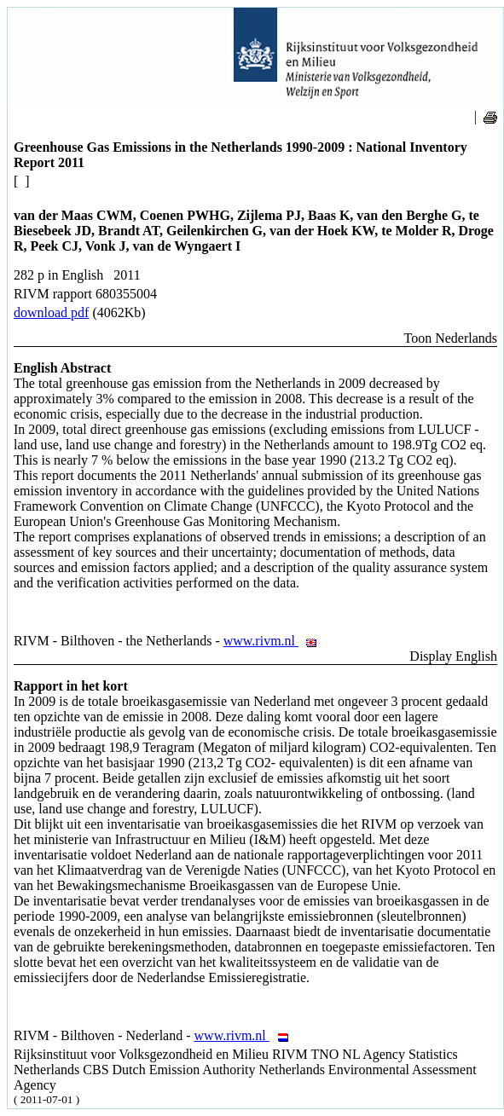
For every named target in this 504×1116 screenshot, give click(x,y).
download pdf (51, 312)
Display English (453, 656)
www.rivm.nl (275, 640)
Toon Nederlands (450, 338)
